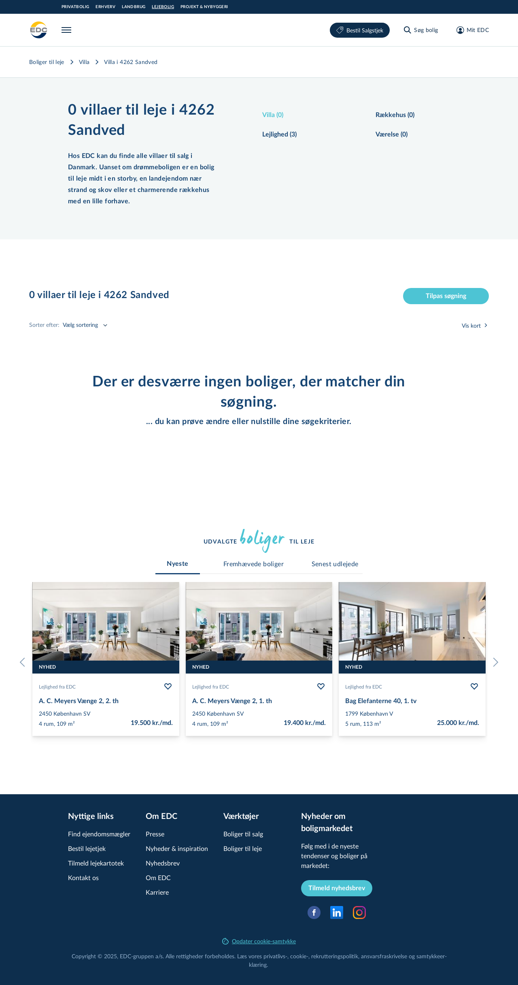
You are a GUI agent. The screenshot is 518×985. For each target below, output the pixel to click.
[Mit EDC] (470, 30)
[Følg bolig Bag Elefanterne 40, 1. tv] (474, 686)
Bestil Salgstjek (359, 30)
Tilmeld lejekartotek (96, 863)
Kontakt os (83, 877)
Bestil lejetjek (87, 848)
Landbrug (133, 7)
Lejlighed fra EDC (57, 686)
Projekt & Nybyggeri (204, 7)
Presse (155, 834)
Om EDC (158, 877)
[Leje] (39, 30)
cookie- (299, 956)
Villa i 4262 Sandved (130, 61)
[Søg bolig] (420, 30)
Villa (84, 61)
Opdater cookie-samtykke (259, 941)
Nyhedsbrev (163, 863)
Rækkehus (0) (395, 115)
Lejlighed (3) (279, 134)
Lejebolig (163, 7)
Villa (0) (272, 115)
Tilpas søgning (446, 296)
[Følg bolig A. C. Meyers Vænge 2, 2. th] (168, 686)
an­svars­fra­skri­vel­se (384, 956)
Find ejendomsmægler (99, 834)
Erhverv (105, 7)
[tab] (177, 563)
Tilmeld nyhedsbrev (336, 888)
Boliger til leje (46, 61)
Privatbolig (75, 7)
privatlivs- (275, 956)
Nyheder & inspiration (177, 848)
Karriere (157, 892)
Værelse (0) (392, 134)
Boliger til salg (243, 834)
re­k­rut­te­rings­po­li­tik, (336, 956)
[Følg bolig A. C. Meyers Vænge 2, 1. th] (321, 686)
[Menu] (68, 30)
